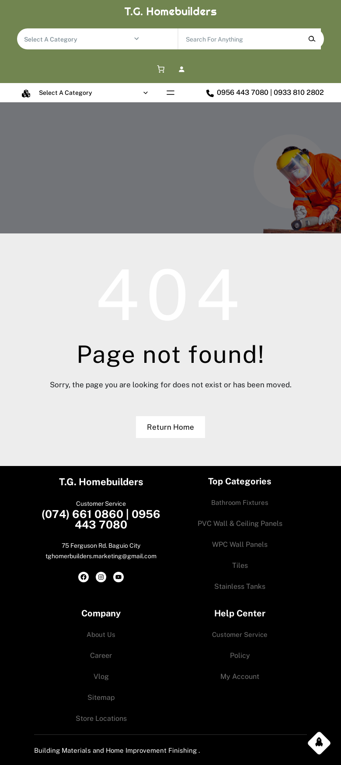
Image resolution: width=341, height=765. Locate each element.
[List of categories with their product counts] (78, 39)
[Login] (182, 69)
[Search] (311, 38)
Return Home (170, 427)
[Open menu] (170, 92)
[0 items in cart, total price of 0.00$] (159, 69)
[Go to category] (136, 39)
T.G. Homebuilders (170, 11)
